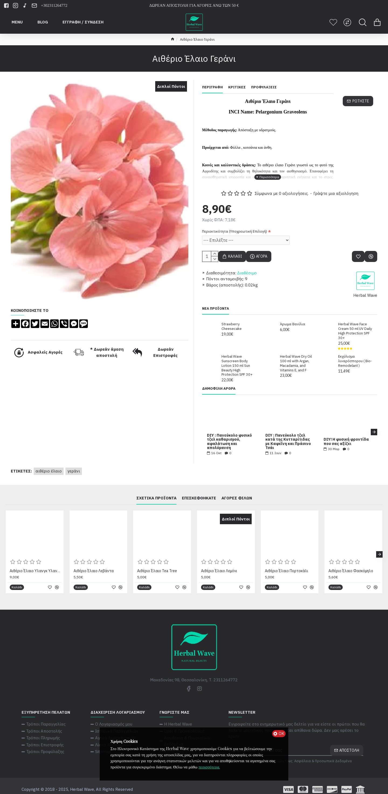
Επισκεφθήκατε (199, 491)
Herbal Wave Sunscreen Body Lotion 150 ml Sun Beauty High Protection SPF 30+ (236, 359)
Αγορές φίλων (236, 491)
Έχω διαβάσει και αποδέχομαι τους (290, 754)
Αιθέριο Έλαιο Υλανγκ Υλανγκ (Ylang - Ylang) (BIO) (36, 564)
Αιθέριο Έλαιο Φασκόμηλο (350, 564)
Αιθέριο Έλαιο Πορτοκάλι (286, 564)
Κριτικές (237, 87)
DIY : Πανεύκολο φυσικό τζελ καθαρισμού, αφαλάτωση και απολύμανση (229, 435)
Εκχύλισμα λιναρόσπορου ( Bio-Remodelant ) (355, 354)
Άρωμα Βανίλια (292, 317)
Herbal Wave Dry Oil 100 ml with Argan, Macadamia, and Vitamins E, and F (296, 357)
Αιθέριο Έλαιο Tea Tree (157, 564)
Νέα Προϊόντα (215, 302)
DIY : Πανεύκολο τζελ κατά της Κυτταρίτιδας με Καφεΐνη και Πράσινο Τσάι (288, 435)
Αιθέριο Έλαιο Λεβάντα (94, 564)
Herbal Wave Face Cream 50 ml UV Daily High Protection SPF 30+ (355, 324)
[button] (374, 425)
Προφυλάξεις (264, 87)
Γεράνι (73, 464)
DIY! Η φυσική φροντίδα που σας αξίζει (346, 435)
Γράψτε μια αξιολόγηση (335, 186)
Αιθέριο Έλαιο (49, 464)
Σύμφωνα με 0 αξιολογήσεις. (282, 186)
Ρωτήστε (360, 101)
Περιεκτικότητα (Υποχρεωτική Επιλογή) (234, 224)
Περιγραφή (212, 87)
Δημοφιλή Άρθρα (218, 382)
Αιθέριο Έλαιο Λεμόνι (219, 564)
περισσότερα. (209, 766)
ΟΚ (281, 733)
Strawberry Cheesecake (231, 319)
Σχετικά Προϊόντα (156, 491)
